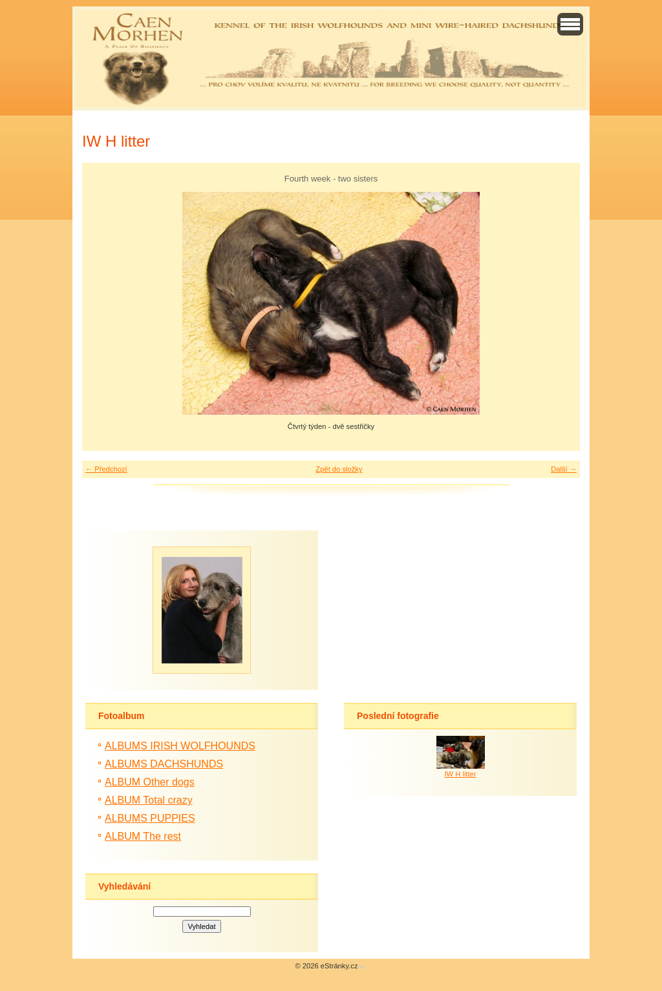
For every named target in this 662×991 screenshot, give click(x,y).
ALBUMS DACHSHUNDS (164, 763)
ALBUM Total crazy (149, 800)
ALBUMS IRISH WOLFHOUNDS (180, 745)
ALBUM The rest (143, 836)
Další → (564, 469)
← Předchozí (106, 469)
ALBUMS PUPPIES (150, 818)
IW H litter (460, 774)
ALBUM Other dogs (150, 782)
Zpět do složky (338, 469)
